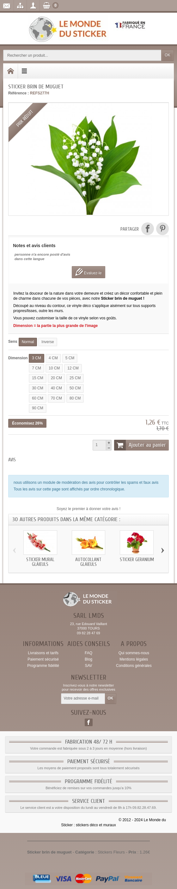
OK (167, 55)
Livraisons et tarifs (43, 653)
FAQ (88, 653)
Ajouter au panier (140, 445)
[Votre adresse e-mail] (83, 698)
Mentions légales (133, 659)
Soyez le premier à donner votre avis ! (88, 509)
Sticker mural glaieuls (40, 562)
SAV (88, 665)
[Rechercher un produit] (82, 55)
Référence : (18, 93)
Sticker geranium (137, 559)
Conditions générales (134, 665)
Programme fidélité (43, 665)
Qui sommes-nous (134, 653)
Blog (88, 659)
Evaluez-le (88, 272)
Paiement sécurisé (43, 659)
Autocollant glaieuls (88, 562)
